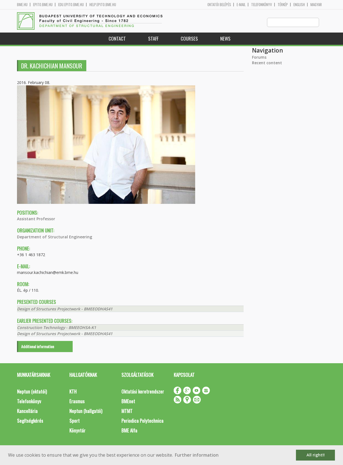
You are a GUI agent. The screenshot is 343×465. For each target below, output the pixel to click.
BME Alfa (129, 430)
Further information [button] (197, 455)
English (299, 4)
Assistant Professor (36, 219)
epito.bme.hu (43, 4)
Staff (153, 38)
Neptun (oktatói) (32, 391)
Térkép (283, 4)
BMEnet (128, 401)
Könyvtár (77, 430)
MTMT (127, 411)
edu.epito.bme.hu (71, 4)
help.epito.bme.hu (102, 4)
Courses (189, 38)
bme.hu (22, 4)
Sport (74, 420)
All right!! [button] (316, 454)
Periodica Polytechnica (142, 420)
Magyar (316, 4)
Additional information (37, 347)
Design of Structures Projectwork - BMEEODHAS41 (64, 309)
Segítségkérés (30, 420)
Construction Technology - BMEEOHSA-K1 (56, 327)
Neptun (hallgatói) (85, 411)
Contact (117, 38)
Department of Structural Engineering (54, 237)
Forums (259, 57)
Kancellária (27, 411)
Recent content (267, 63)
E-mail (241, 4)
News (225, 38)
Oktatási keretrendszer (142, 391)
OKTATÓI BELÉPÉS (219, 4)
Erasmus (77, 401)
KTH (73, 391)
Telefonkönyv (261, 4)
